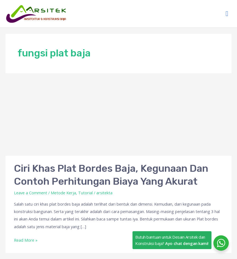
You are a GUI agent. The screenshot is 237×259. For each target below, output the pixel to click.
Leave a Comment (30, 192)
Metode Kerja (63, 192)
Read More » (26, 240)
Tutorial (85, 192)
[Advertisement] (118, 114)
